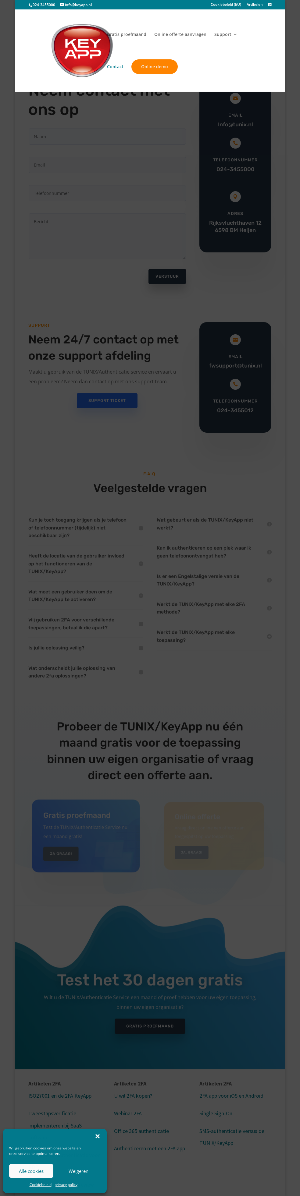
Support (222, 34)
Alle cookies (31, 1171)
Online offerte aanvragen (180, 34)
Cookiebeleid (41, 1184)
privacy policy (66, 1184)
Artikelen (255, 5)
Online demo (154, 66)
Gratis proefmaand (126, 34)
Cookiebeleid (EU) (226, 5)
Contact (115, 67)
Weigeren (78, 1171)
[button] (98, 1136)
